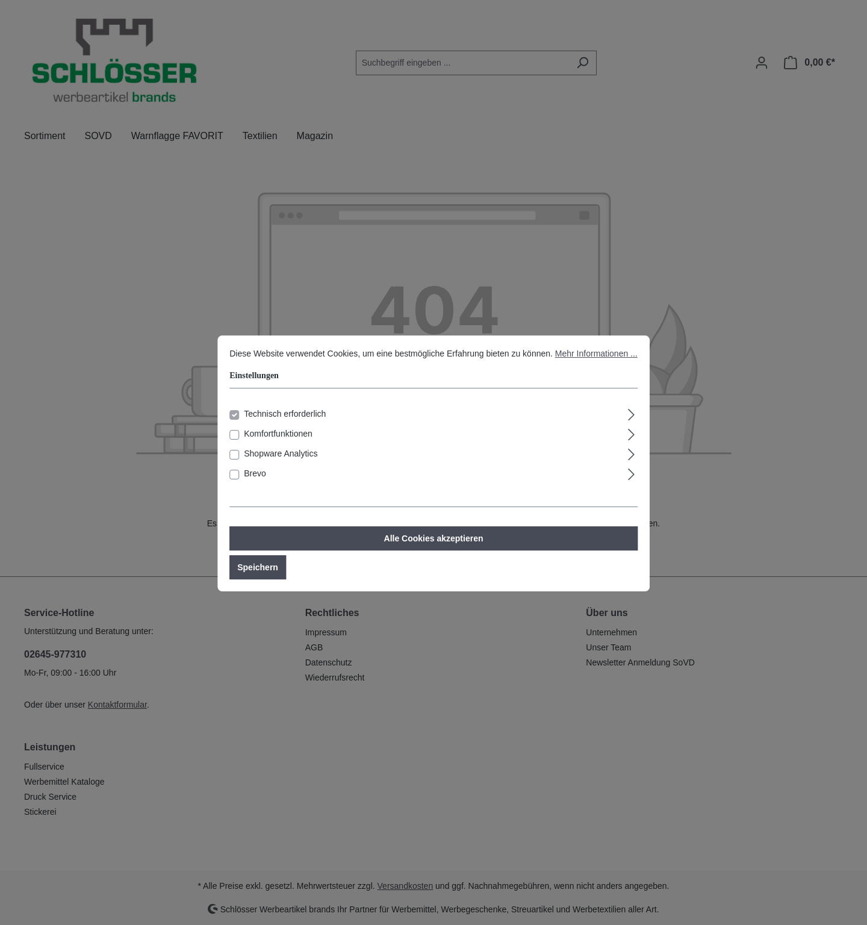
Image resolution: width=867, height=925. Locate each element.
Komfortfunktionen (278, 447)
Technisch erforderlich (285, 427)
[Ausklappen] (632, 426)
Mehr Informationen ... (596, 367)
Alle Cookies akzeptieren (433, 552)
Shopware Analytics (280, 467)
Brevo (255, 487)
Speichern (257, 581)
